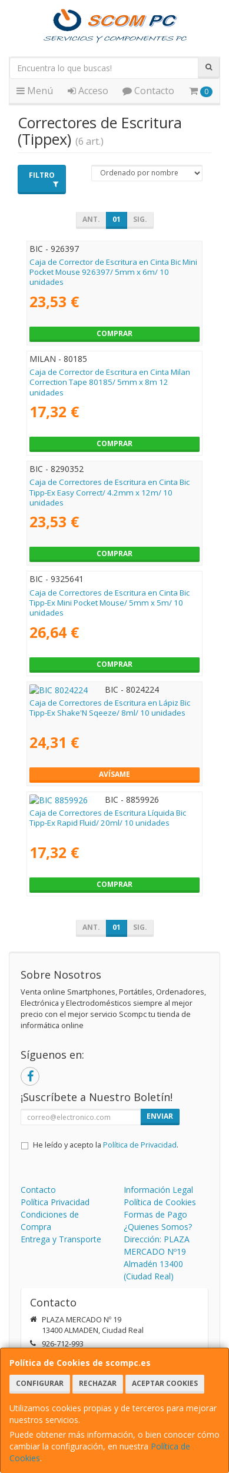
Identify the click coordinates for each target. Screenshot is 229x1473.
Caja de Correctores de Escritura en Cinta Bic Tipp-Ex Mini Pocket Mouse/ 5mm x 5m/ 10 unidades (109, 603)
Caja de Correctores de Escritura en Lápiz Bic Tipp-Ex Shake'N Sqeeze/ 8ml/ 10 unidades (109, 707)
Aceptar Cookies (165, 1383)
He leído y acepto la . (105, 1145)
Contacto (148, 90)
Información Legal (158, 1189)
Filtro (43, 178)
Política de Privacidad (140, 1145)
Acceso (88, 90)
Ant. (91, 219)
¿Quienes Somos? (158, 1226)
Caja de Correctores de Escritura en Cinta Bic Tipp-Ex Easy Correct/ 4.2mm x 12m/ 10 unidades (109, 492)
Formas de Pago (155, 1214)
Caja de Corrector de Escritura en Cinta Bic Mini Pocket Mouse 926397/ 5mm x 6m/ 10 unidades (113, 272)
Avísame (114, 774)
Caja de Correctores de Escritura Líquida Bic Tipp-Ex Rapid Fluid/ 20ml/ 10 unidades (107, 817)
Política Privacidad (55, 1202)
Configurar (40, 1383)
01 (116, 219)
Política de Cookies (160, 1202)
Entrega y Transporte (61, 1239)
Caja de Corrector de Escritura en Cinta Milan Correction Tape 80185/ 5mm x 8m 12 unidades (109, 382)
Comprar (114, 333)
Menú (34, 90)
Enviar (160, 1116)
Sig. (140, 219)
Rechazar (98, 1383)
